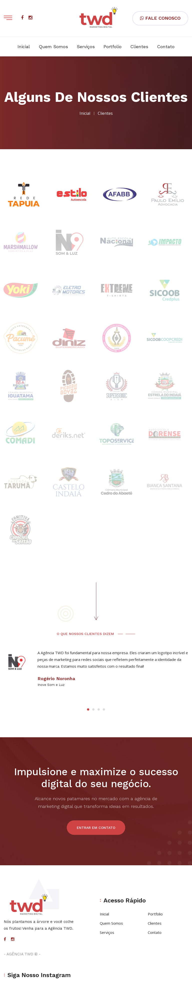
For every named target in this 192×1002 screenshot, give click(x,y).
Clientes (139, 46)
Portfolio (113, 46)
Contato (165, 46)
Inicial (24, 46)
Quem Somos (53, 46)
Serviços (86, 46)
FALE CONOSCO (160, 18)
